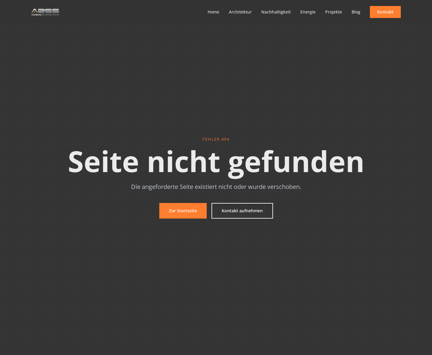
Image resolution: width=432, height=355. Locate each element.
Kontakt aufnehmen (242, 210)
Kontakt (385, 12)
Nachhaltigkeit (276, 12)
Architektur (240, 12)
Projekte (333, 12)
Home (213, 12)
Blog (356, 12)
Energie (308, 12)
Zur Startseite (183, 210)
